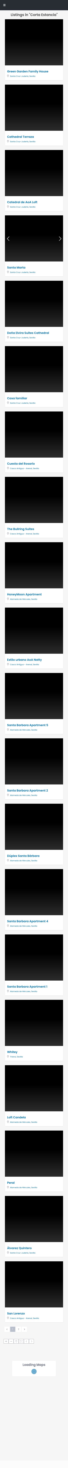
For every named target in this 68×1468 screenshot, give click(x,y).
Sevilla (32, 76)
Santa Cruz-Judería (19, 76)
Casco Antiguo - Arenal (21, 468)
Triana (13, 1056)
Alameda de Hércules (20, 599)
